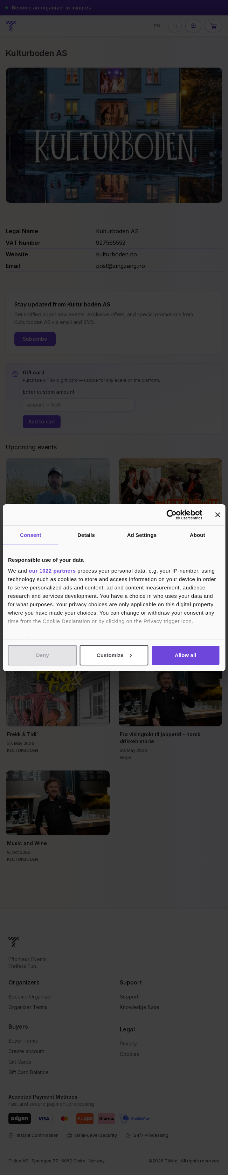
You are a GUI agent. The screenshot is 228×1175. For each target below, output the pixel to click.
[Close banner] (217, 514)
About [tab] (197, 535)
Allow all (185, 655)
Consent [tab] (30, 535)
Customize (114, 655)
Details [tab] (86, 535)
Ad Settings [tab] (142, 535)
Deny (42, 655)
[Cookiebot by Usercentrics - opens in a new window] (171, 515)
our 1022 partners (52, 571)
